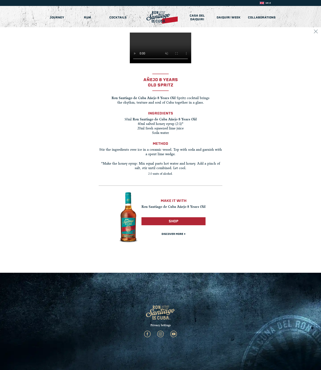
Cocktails (118, 17)
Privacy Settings (160, 325)
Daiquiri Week (229, 17)
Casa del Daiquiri (197, 17)
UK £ (268, 3)
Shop (173, 221)
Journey (57, 17)
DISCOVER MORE (174, 234)
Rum (87, 17)
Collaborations (262, 17)
